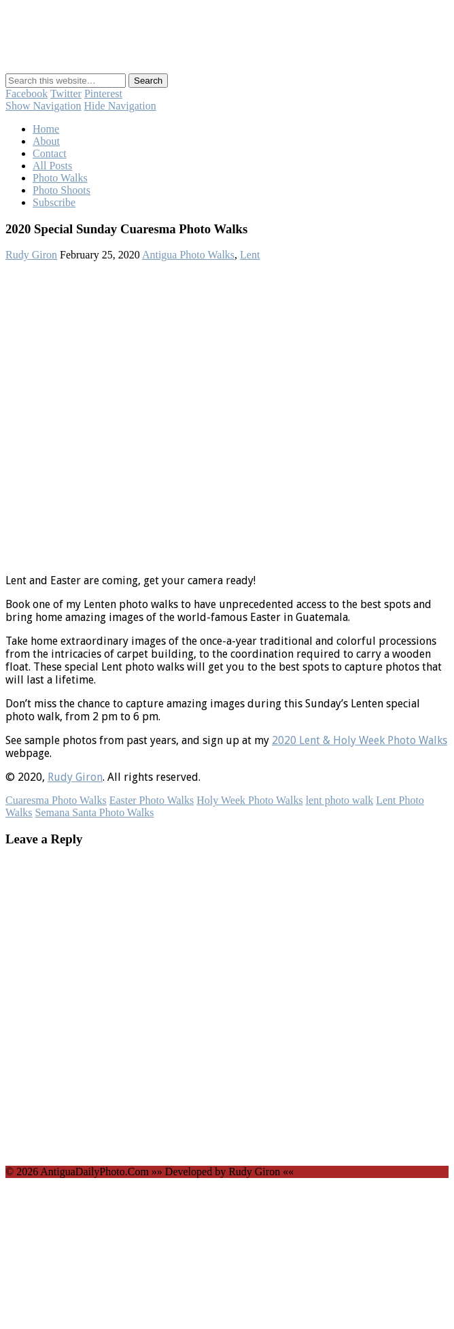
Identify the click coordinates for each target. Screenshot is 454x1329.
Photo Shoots (61, 190)
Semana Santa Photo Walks (94, 812)
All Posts (52, 165)
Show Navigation (43, 106)
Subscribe (54, 202)
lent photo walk (340, 800)
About (46, 141)
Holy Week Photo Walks (249, 800)
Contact (50, 153)
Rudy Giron (31, 254)
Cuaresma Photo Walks (56, 800)
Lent (250, 254)
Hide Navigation (120, 106)
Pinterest (103, 93)
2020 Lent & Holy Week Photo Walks (359, 740)
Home (46, 129)
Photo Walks (60, 178)
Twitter (66, 93)
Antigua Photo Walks (188, 254)
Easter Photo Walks (151, 800)
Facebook (26, 93)
